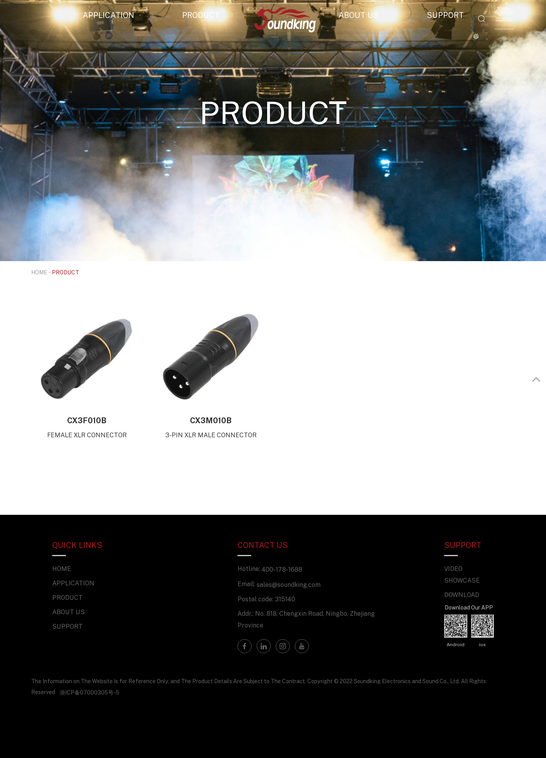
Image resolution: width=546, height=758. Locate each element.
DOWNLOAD (461, 595)
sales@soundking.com (289, 584)
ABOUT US (359, 14)
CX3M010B (211, 420)
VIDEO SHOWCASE (462, 574)
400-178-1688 (282, 569)
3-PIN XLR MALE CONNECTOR (211, 435)
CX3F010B (86, 420)
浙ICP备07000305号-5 (89, 692)
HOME (39, 272)
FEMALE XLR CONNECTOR (87, 435)
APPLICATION (108, 14)
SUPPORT (445, 14)
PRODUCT (201, 14)
